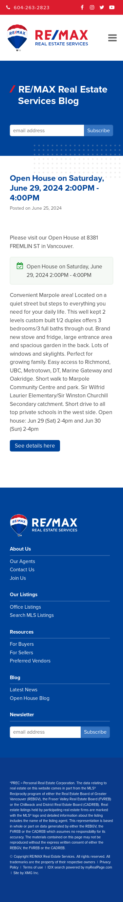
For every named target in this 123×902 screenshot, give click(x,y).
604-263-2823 (32, 7)
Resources (21, 632)
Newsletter (22, 715)
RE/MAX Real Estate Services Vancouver (51, 525)
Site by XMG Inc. (26, 873)
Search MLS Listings (32, 615)
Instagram (92, 9)
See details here (35, 445)
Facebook (82, 9)
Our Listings (23, 595)
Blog (15, 678)
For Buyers (22, 644)
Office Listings (25, 607)
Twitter (102, 9)
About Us (20, 549)
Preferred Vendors (30, 661)
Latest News (23, 690)
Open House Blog (30, 698)
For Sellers (21, 653)
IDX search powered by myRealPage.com (80, 867)
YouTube (112, 9)
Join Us (18, 578)
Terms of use (33, 867)
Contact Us (22, 570)
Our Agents (22, 561)
